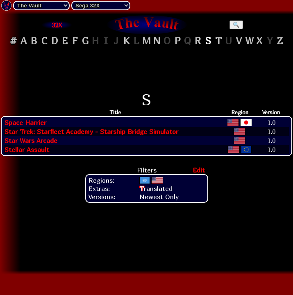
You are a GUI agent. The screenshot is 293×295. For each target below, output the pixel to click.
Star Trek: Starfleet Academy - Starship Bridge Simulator (91, 131)
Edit (199, 170)
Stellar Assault (27, 149)
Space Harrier (25, 122)
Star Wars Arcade (31, 140)
